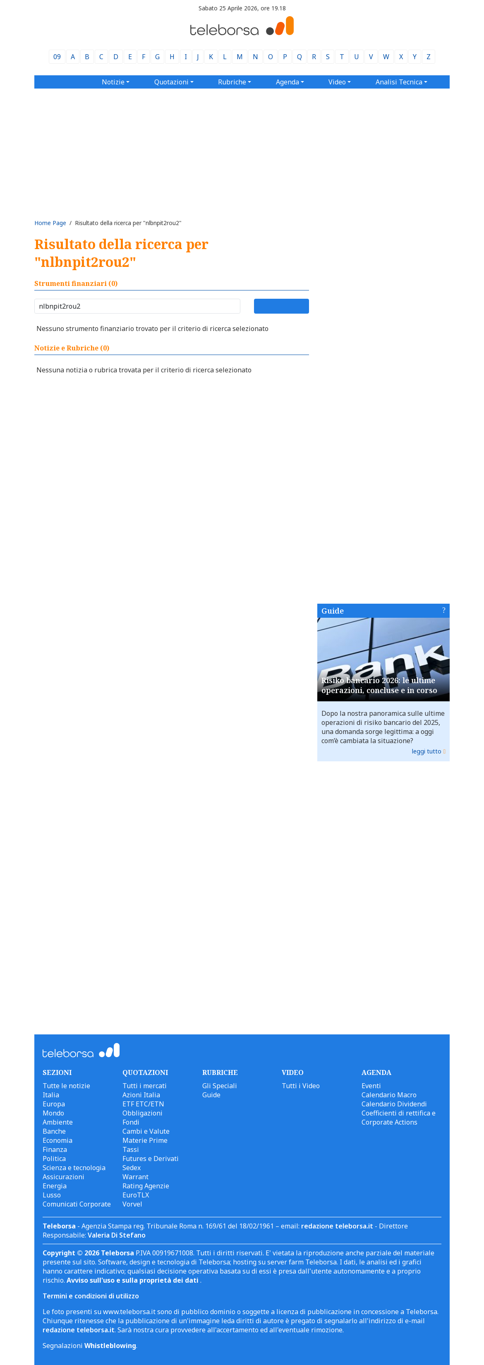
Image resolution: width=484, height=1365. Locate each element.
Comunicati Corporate (77, 1204)
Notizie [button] (113, 81)
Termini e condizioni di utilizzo (91, 1295)
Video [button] (337, 81)
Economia (57, 1140)
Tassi (130, 1149)
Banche (54, 1131)
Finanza (55, 1149)
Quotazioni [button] (171, 81)
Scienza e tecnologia (74, 1167)
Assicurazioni (63, 1176)
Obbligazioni (142, 1113)
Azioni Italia (141, 1094)
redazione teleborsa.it (337, 1226)
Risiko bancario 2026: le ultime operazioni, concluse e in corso (379, 685)
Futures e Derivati (150, 1158)
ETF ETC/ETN (143, 1103)
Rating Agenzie (145, 1185)
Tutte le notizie (66, 1085)
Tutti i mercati (144, 1085)
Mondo (53, 1113)
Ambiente (58, 1122)
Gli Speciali (219, 1085)
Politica (54, 1158)
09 (57, 56)
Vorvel (132, 1204)
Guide (332, 611)
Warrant (135, 1176)
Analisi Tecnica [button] (399, 81)
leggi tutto (426, 751)
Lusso (52, 1194)
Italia (51, 1094)
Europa (54, 1103)
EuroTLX (135, 1194)
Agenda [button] (287, 81)
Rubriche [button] (232, 81)
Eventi (371, 1085)
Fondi (130, 1122)
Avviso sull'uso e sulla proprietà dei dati (133, 1280)
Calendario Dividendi (394, 1103)
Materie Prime (145, 1140)
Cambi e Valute (146, 1131)
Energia (55, 1185)
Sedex (131, 1167)
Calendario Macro (389, 1094)
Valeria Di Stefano (117, 1235)
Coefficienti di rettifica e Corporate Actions (399, 1117)
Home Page (50, 223)
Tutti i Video (301, 1085)
